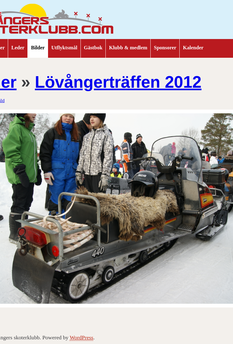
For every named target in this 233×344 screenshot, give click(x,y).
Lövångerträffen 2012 (118, 82)
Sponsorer (165, 48)
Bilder (38, 48)
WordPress (81, 337)
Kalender (193, 48)
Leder (17, 48)
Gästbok (93, 48)
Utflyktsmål (64, 48)
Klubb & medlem (128, 48)
